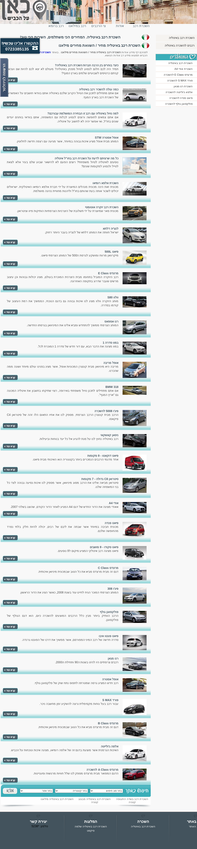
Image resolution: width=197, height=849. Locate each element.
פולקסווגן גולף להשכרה (179, 103)
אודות (120, 26)
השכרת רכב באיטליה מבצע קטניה (95, 800)
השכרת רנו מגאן (183, 86)
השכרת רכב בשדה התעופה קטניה (132, 800)
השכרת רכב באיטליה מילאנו (57, 799)
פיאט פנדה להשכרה (181, 98)
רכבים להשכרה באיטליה (179, 45)
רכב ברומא (56, 26)
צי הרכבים (98, 26)
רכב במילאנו (77, 26)
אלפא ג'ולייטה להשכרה (179, 92)
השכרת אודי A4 (183, 68)
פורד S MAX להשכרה (180, 80)
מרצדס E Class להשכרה (178, 74)
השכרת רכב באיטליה (141, 27)
